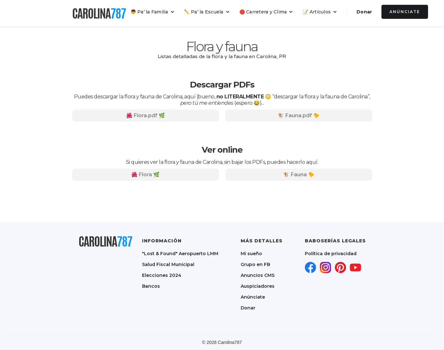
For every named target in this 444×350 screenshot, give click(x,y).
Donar (364, 12)
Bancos (151, 286)
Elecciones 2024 (161, 275)
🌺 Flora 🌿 (145, 174)
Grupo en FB (255, 264)
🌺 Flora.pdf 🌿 (145, 115)
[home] (99, 13)
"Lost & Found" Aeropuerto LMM (180, 253)
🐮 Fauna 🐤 (298, 174)
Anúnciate (404, 11)
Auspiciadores (258, 286)
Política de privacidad (331, 253)
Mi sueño (251, 253)
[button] (152, 12)
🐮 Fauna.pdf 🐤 (299, 115)
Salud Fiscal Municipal (168, 264)
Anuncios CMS (258, 275)
